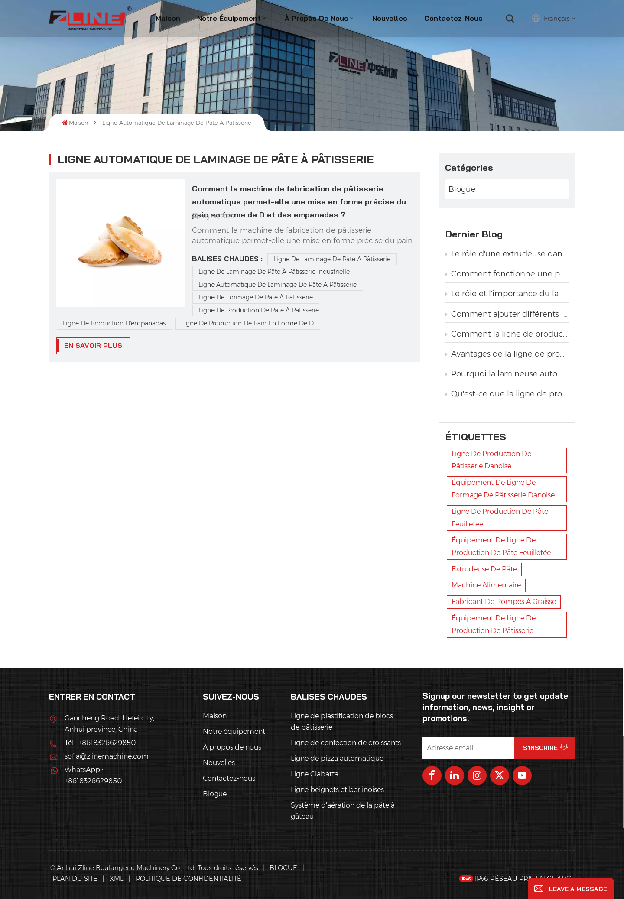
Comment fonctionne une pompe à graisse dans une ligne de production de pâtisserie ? (507, 274)
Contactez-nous (453, 18)
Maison (168, 18)
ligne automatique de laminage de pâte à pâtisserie (277, 285)
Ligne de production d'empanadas (114, 323)
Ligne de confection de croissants (346, 743)
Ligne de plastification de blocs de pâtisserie (342, 721)
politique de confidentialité (188, 878)
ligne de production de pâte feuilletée (500, 517)
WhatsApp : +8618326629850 (93, 775)
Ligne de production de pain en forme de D (247, 323)
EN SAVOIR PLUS (93, 345)
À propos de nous (316, 18)
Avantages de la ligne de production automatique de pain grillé (507, 354)
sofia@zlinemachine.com (107, 756)
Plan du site (75, 878)
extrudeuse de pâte (484, 569)
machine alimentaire (486, 585)
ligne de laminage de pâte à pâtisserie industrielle (274, 272)
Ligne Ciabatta (314, 774)
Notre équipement (229, 18)
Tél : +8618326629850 (100, 743)
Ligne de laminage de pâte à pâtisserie (331, 259)
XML (117, 878)
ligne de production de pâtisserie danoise (491, 460)
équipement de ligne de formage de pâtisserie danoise (503, 488)
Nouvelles (389, 18)
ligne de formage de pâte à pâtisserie (255, 297)
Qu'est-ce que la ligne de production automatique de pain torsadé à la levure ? (507, 394)
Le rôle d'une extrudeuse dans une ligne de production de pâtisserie (507, 254)
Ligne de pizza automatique (337, 758)
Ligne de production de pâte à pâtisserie (258, 310)
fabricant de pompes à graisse (504, 601)
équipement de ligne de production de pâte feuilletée (501, 546)
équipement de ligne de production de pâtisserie (494, 624)
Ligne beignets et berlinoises (337, 789)
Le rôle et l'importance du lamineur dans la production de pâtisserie (507, 294)
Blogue (462, 189)
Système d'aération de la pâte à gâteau (343, 811)
